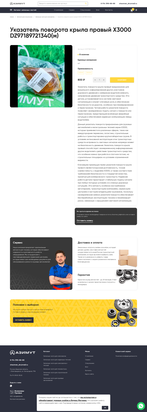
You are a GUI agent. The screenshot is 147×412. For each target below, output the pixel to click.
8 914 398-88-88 (108, 3)
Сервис (72, 10)
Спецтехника (85, 10)
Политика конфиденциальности (126, 356)
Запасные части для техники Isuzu (55, 369)
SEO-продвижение (16, 396)
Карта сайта (89, 374)
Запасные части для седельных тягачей (57, 359)
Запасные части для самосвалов (54, 356)
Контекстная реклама (17, 399)
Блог (98, 10)
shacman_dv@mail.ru (128, 3)
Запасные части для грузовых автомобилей (53, 379)
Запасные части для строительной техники (55, 373)
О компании (58, 10)
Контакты (109, 10)
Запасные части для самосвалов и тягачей (55, 364)
